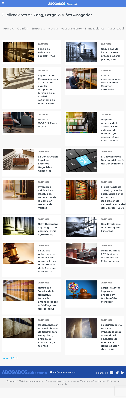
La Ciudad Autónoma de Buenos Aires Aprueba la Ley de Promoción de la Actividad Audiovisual (47, 261)
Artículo (8, 28)
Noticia (53, 28)
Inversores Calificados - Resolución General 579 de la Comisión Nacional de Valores (47, 197)
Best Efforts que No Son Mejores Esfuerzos (111, 227)
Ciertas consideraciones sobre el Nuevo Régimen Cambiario (111, 82)
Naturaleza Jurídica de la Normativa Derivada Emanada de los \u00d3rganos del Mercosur (48, 298)
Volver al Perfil (10, 358)
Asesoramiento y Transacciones (83, 28)
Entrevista (38, 28)
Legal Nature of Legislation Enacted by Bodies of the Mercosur (110, 294)
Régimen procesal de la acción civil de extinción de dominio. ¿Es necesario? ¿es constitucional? (110, 130)
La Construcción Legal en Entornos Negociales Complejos (48, 163)
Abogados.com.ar (35, 381)
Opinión (22, 28)
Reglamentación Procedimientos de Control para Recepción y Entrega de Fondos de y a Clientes (48, 335)
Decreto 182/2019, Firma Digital (47, 123)
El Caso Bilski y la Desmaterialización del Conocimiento (113, 160)
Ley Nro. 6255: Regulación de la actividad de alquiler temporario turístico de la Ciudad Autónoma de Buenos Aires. (48, 89)
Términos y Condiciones (92, 381)
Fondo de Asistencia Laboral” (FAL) (46, 52)
